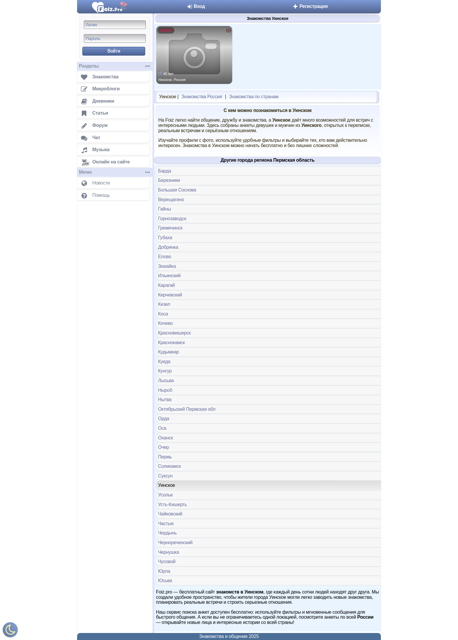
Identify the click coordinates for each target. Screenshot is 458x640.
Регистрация (310, 6)
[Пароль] (115, 38)
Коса (163, 313)
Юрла (164, 571)
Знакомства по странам (253, 96)
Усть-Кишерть (172, 504)
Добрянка (168, 247)
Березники (169, 180)
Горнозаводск (172, 218)
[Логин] (115, 24)
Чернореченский (175, 542)
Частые (166, 523)
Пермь (165, 456)
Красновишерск (174, 332)
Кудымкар (168, 351)
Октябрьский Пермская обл (186, 409)
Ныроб (165, 390)
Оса (162, 428)
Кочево (165, 323)
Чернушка (168, 552)
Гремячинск (170, 227)
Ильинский (169, 275)
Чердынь (167, 532)
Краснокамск (171, 342)
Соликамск (169, 466)
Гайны (164, 208)
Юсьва (165, 580)
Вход (196, 6)
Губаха (165, 237)
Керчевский (170, 294)
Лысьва (166, 380)
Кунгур (165, 370)
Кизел (164, 304)
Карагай (166, 285)
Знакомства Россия (201, 96)
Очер (163, 447)
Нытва (164, 399)
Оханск (165, 437)
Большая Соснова (177, 189)
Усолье (165, 494)
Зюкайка (167, 266)
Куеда (164, 361)
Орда (163, 418)
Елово (164, 256)
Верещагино (171, 199)
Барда (164, 170)
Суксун (165, 475)
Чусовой (167, 561)
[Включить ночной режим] (10, 631)
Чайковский (170, 513)
